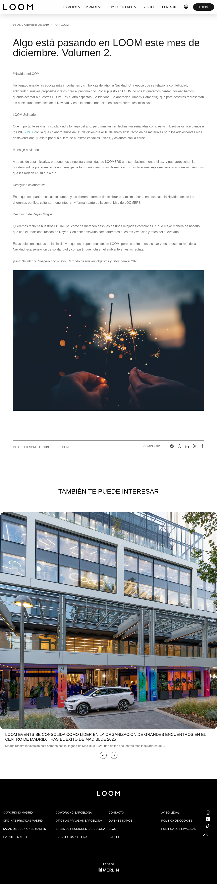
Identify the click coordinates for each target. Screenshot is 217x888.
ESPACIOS (70, 7)
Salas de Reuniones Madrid (24, 828)
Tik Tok (211, 825)
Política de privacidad (178, 828)
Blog (112, 828)
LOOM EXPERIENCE (119, 7)
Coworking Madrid (18, 812)
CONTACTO (169, 7)
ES (186, 7)
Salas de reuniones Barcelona (80, 828)
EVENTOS (148, 7)
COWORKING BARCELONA (74, 812)
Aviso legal (170, 812)
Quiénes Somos (120, 820)
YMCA (28, 132)
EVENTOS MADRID (15, 837)
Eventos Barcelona (71, 837)
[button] (103, 755)
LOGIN (203, 7)
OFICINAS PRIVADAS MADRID (23, 820)
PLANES (91, 7)
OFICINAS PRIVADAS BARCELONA (79, 820)
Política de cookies (176, 820)
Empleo (114, 837)
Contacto (116, 812)
